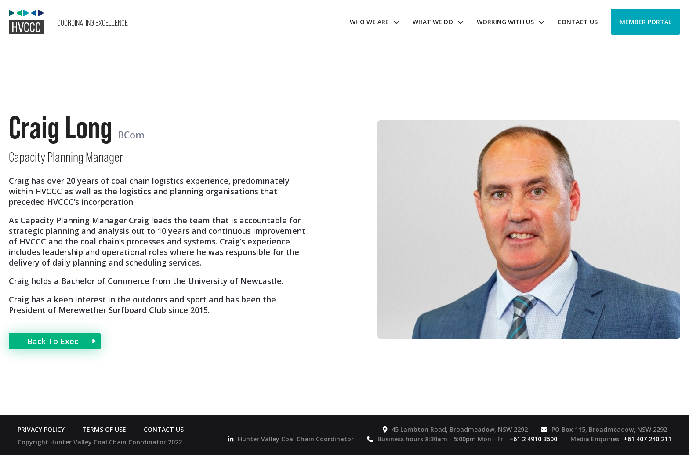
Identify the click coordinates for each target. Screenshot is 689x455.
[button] (372, 22)
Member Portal (645, 22)
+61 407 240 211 (647, 439)
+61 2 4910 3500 (533, 439)
